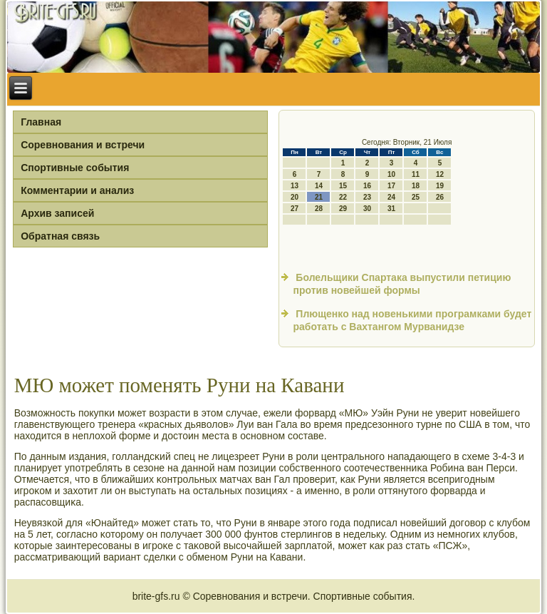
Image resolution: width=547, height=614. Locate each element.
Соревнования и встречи (83, 144)
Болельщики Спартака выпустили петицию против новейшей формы (402, 284)
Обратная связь (60, 236)
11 (416, 174)
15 (343, 186)
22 (343, 197)
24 (391, 197)
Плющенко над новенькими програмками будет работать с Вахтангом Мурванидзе (412, 320)
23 (367, 197)
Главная (41, 122)
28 (319, 209)
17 (391, 186)
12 (440, 174)
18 (416, 186)
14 (319, 186)
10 (391, 174)
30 (367, 209)
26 (440, 197)
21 (319, 197)
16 (367, 186)
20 (294, 197)
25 (416, 197)
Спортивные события (75, 167)
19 (440, 186)
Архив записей (57, 213)
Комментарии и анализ (77, 190)
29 (343, 209)
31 (391, 209)
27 (294, 209)
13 (294, 186)
